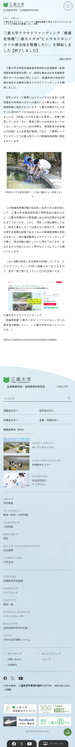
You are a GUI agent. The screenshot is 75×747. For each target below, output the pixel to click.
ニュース (46, 659)
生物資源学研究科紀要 (15, 626)
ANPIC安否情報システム (16, 637)
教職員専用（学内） (14, 429)
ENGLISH (62, 386)
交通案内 (12, 664)
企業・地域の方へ (49, 420)
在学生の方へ (46, 410)
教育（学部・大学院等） (16, 513)
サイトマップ (14, 653)
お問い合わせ (14, 659)
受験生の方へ (10, 410)
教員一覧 (9, 602)
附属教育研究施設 (13, 578)
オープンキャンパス (52, 445)
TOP (5, 18)
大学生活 (12, 560)
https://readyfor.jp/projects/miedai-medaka (29, 339)
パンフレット (11, 590)
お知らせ (15, 18)
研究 (10, 536)
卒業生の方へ (10, 420)
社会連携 (21, 548)
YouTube (29, 744)
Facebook (14, 744)
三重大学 (17, 380)
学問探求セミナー (52, 462)
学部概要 (8, 501)
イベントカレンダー (16, 614)
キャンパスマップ (51, 653)
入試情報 (11, 524)
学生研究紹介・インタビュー (52, 480)
